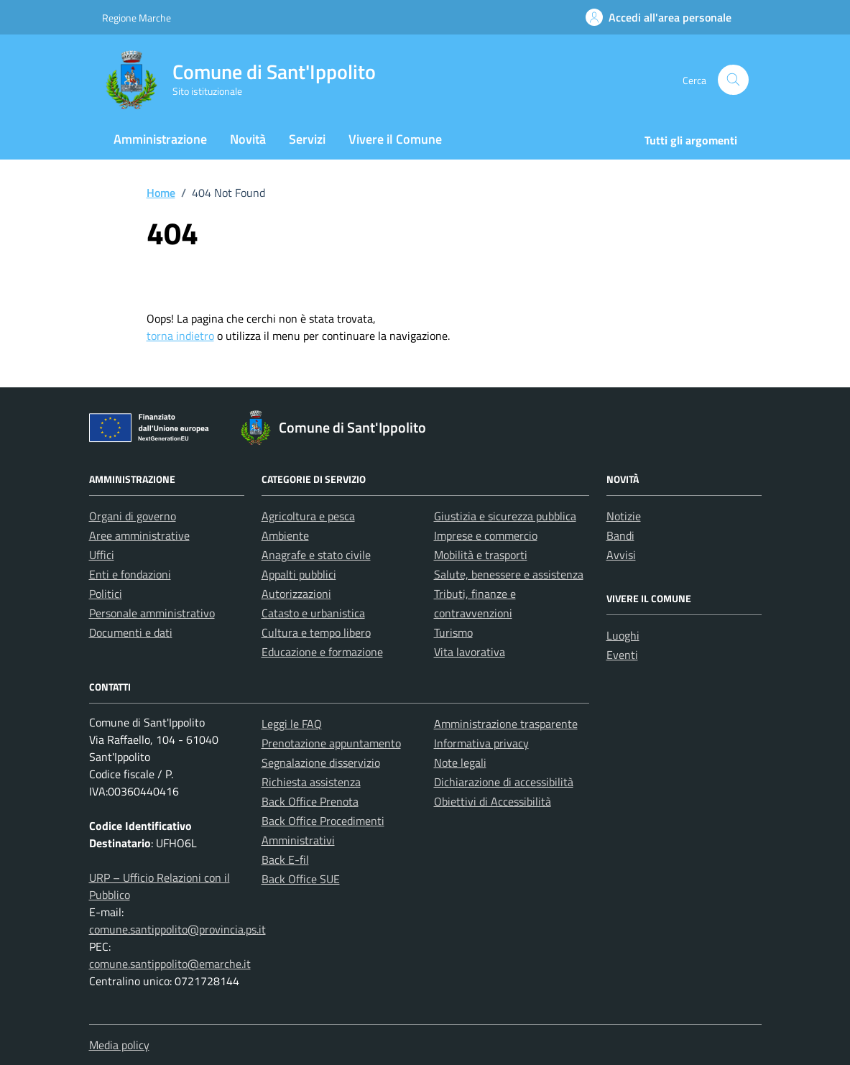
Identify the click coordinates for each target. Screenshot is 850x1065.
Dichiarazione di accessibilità (503, 781)
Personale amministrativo (152, 613)
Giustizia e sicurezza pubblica (505, 516)
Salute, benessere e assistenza (508, 574)
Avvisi (621, 554)
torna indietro (180, 335)
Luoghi (622, 635)
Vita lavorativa (469, 651)
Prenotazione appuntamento (331, 743)
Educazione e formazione (322, 651)
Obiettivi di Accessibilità (492, 801)
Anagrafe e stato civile (316, 554)
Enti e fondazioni (130, 574)
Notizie (623, 516)
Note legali (460, 762)
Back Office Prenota (310, 801)
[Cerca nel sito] (733, 80)
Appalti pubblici (299, 574)
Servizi (307, 139)
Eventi (622, 654)
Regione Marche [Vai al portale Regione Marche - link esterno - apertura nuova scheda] (136, 17)
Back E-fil (285, 859)
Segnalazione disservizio (321, 762)
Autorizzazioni (296, 593)
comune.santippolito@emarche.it (170, 963)
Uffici (101, 554)
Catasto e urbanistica (313, 613)
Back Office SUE (301, 878)
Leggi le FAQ (292, 723)
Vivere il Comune (395, 139)
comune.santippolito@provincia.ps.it (177, 929)
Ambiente (285, 535)
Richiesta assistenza (311, 781)
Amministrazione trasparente (506, 723)
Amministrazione (160, 139)
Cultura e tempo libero (316, 632)
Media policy (119, 1045)
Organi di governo (132, 516)
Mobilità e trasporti (480, 554)
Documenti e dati (130, 632)
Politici (105, 593)
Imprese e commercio (485, 535)
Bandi (620, 535)
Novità (248, 139)
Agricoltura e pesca (308, 516)
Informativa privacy (481, 743)
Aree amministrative (139, 535)
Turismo (453, 632)
